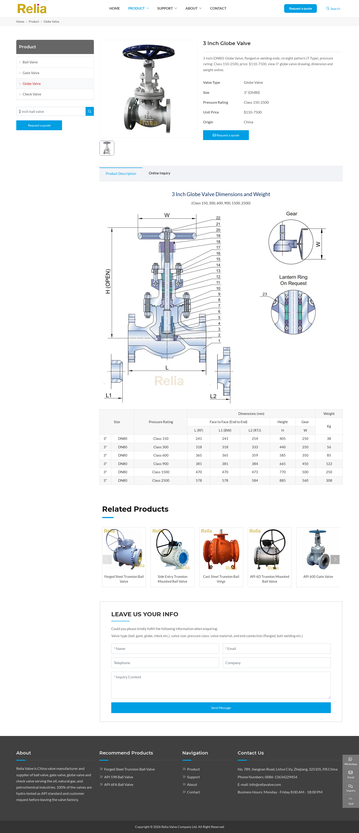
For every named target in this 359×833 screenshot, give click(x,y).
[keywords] (51, 111)
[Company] (277, 662)
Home (114, 8)
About (191, 8)
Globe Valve (32, 83)
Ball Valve (30, 62)
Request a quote (300, 8)
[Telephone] (165, 662)
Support (165, 8)
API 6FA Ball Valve (118, 784)
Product (136, 8)
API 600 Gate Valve (318, 576)
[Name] (165, 648)
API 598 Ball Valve (118, 777)
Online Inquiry (159, 173)
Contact (218, 8)
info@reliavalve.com (265, 784)
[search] (90, 111)
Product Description (121, 173)
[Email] (277, 648)
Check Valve (32, 94)
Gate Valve (31, 73)
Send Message (221, 708)
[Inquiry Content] (221, 685)
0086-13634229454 (281, 777)
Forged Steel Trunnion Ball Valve (129, 769)
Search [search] (333, 9)
